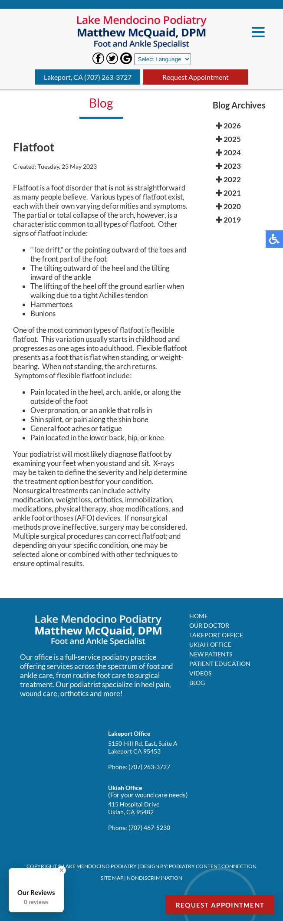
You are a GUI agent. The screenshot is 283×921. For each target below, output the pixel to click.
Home (198, 615)
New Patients (210, 654)
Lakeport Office (216, 635)
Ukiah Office (210, 644)
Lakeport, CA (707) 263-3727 (88, 77)
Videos (200, 673)
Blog (197, 682)
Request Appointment (195, 77)
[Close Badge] (61, 870)
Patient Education (219, 663)
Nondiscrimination (154, 878)
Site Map (112, 878)
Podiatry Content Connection (213, 866)
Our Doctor (209, 625)
